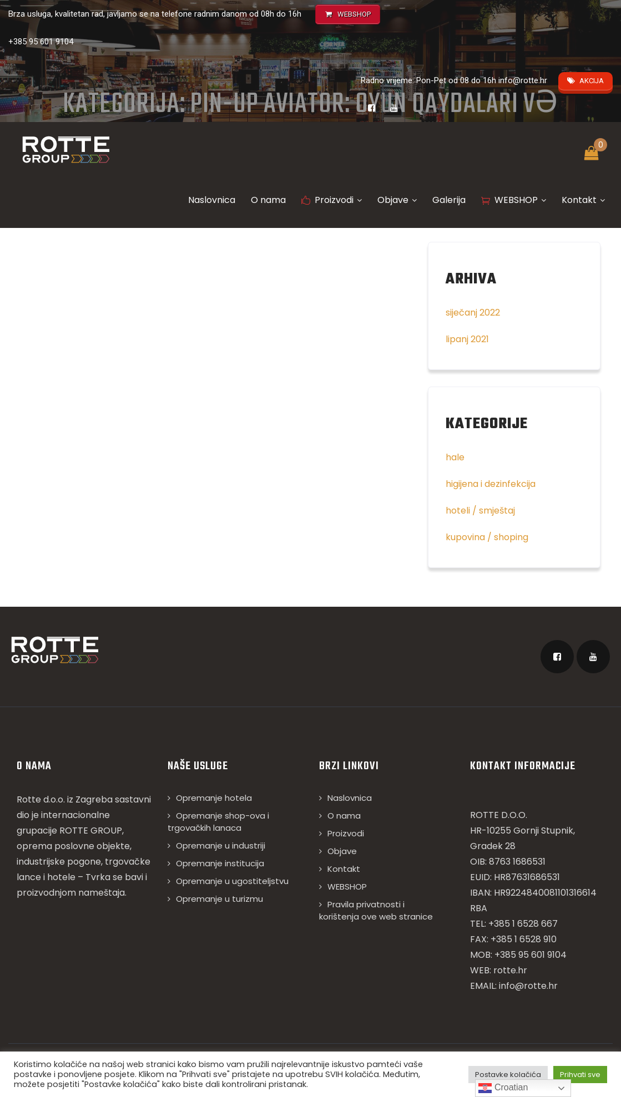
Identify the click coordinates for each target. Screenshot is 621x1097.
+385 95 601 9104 (40, 42)
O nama (268, 200)
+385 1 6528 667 (523, 923)
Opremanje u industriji (220, 845)
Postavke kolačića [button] (508, 1074)
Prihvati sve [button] (580, 1074)
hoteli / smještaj (480, 510)
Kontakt (583, 200)
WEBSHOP (513, 200)
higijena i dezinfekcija (491, 484)
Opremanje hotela (214, 798)
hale (455, 457)
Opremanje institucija (220, 863)
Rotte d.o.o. (41, 799)
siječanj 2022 (473, 312)
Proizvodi (331, 200)
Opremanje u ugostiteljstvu (232, 881)
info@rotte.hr (522, 80)
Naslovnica (211, 200)
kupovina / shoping (487, 537)
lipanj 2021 (467, 339)
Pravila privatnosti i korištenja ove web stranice (376, 910)
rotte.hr (510, 970)
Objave (397, 200)
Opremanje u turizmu (219, 899)
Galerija (449, 200)
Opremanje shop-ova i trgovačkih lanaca (218, 822)
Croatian (503, 1088)
